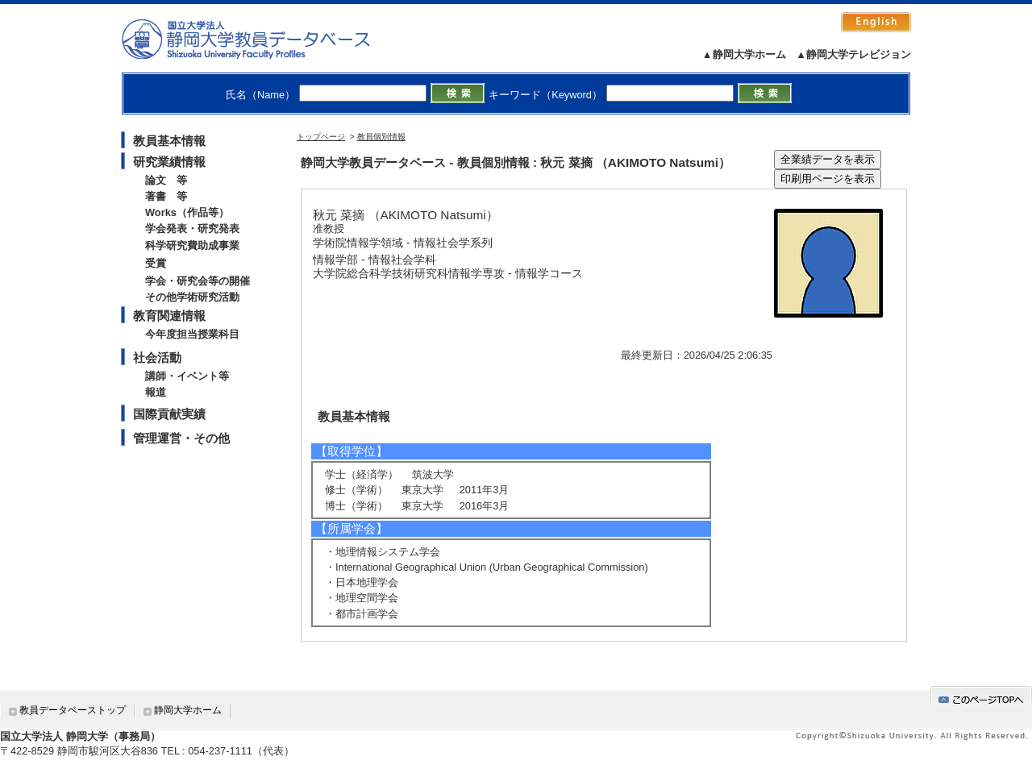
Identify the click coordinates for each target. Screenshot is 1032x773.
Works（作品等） (187, 212)
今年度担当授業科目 (192, 334)
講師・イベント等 (187, 376)
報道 (155, 392)
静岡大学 (262, 39)
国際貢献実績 (169, 414)
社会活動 (157, 357)
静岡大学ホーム (188, 710)
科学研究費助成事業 (192, 245)
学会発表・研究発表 (192, 228)
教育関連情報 (169, 315)
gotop (981, 697)
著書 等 (166, 196)
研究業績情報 (169, 161)
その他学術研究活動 (192, 297)
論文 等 (166, 180)
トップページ (321, 136)
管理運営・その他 (181, 438)
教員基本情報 (169, 141)
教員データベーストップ (72, 710)
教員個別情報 (381, 136)
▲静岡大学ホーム (744, 54)
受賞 (155, 263)
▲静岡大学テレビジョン (853, 54)
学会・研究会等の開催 (197, 281)
